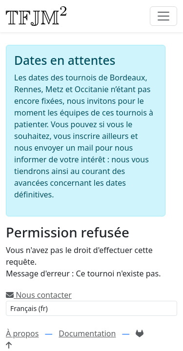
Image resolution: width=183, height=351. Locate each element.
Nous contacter (39, 295)
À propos (22, 333)
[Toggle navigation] (163, 16)
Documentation (87, 333)
